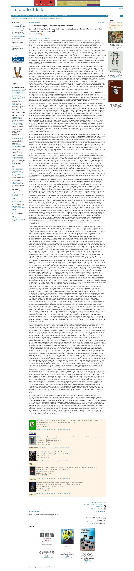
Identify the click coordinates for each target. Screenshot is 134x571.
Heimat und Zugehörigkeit (18, 34)
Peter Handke (20, 114)
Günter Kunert (15, 89)
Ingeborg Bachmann (17, 117)
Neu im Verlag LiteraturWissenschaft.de (87, 561)
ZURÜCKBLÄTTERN (34, 23)
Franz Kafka (15, 195)
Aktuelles (15, 16)
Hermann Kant (15, 97)
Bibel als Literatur (18, 212)
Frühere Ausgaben (21, 18)
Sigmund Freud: (18, 207)
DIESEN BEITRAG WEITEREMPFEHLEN (95, 504)
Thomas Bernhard (16, 103)
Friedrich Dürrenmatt (16, 99)
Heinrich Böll (15, 90)
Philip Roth (22, 89)
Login (70, 16)
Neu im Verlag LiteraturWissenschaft (115, 77)
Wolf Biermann (19, 93)
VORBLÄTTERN (101, 23)
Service (49, 16)
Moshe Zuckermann (42, 420)
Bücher (35, 16)
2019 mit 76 (15, 154)
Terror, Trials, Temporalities (16, 182)
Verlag (121, 8)
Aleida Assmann (41, 437)
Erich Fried (14, 108)
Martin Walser (17, 92)
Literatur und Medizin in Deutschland (18, 175)
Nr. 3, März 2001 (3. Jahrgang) (35, 18)
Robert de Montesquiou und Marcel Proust (18, 170)
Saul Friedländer (41, 452)
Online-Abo (15, 49)
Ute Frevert (51, 437)
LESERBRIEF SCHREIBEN (98, 502)
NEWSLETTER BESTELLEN (98, 508)
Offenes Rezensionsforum (18, 36)
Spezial (28, 16)
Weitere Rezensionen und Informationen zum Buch (53, 429)
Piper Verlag (40, 471)
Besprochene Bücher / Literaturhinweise (39, 38)
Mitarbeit (56, 16)
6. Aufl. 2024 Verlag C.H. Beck (115, 48)
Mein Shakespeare (16, 95)
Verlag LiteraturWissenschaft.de (47, 557)
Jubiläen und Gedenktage (18, 28)
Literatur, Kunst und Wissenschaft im (18, 201)
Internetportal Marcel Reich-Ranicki (17, 122)
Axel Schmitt (36, 34)
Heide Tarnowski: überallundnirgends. (17, 145)
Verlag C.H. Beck (116, 109)
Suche (105, 16)
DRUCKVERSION (100, 506)
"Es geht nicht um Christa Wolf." (17, 157)
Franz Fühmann (21, 111)
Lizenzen (93, 523)
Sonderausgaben (16, 85)
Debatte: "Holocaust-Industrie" (53, 18)
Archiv (22, 16)
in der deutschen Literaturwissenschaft (17, 218)
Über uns (64, 16)
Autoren (42, 16)
